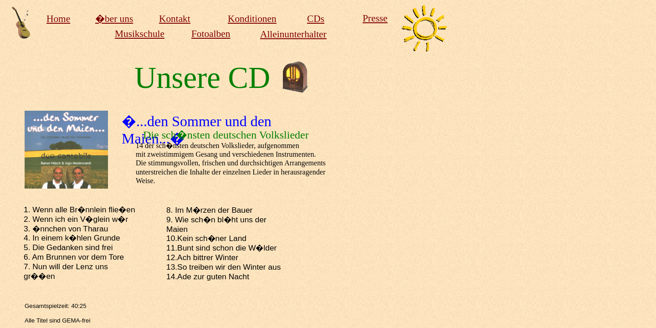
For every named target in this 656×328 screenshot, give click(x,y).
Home (58, 18)
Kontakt (174, 18)
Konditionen (252, 18)
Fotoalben (210, 33)
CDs (315, 18)
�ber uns (114, 18)
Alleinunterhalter (293, 34)
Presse (375, 18)
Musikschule (139, 33)
